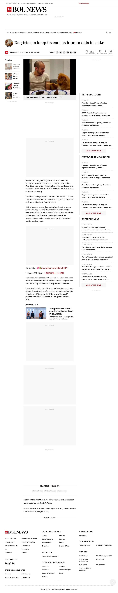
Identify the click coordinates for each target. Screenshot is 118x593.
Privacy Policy (9, 542)
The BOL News (45, 503)
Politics (25, 32)
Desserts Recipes (48, 573)
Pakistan (85, 100)
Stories (33, 15)
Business (64, 32)
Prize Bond (100, 559)
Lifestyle (62, 566)
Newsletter (26, 549)
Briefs (14, 15)
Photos (26, 15)
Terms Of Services (28, 542)
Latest (44, 536)
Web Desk (14, 52)
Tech (70, 32)
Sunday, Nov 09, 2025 (28, 3)
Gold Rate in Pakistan (104, 545)
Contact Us (26, 546)
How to (44, 576)
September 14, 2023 (55, 273)
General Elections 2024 (50, 557)
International (46, 542)
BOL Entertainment (12, 577)
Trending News (84, 545)
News (9, 15)
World (59, 32)
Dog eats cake (37, 491)
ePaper (24, 553)
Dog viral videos (50, 491)
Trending (45, 546)
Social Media (42, 15)
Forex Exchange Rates (104, 556)
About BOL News (10, 539)
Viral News (40, 500)
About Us (8, 574)
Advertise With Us (11, 546)
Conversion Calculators (83, 560)
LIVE (74, 32)
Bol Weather (100, 565)
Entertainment (33, 32)
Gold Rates (83, 556)
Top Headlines (17, 32)
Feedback (8, 553)
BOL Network (26, 574)
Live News (82, 536)
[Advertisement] (59, 587)
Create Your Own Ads (29, 539)
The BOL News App (41, 508)
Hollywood (45, 570)
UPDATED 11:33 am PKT (45, 3)
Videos (20, 15)
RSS (6, 549)
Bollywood (45, 566)
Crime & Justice (50, 32)
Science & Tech (64, 546)
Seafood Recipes (65, 570)
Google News (42, 511)
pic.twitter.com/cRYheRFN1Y (54, 268)
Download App (84, 3)
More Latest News (94, 151)
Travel (61, 573)
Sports (41, 32)
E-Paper (79, 32)
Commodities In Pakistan (85, 569)
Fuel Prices (83, 565)
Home (9, 32)
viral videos (61, 491)
